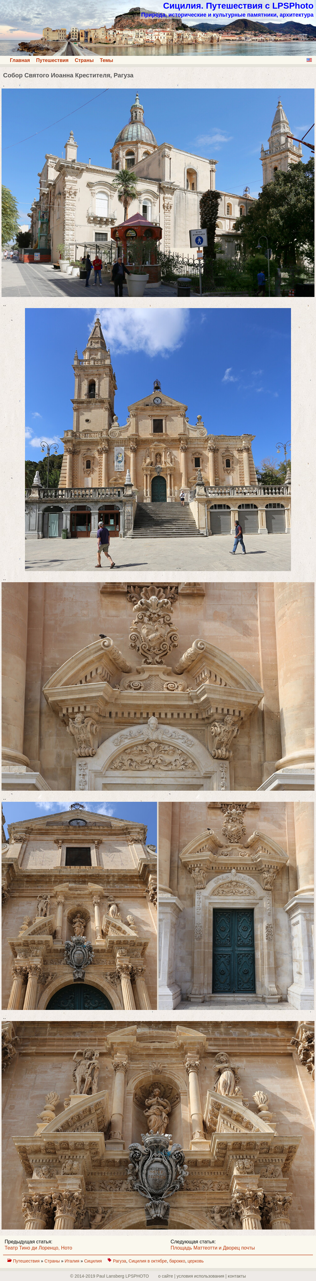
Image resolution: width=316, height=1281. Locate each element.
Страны (84, 60)
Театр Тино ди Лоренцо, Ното (38, 1247)
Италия (72, 1260)
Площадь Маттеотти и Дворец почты (213, 1247)
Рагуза (119, 1260)
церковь (196, 1260)
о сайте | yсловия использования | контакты (202, 1276)
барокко (177, 1260)
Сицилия (93, 1260)
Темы (106, 60)
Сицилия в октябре (148, 1260)
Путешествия (52, 60)
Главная (20, 60)
